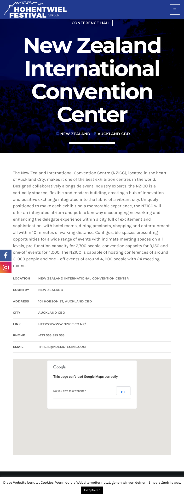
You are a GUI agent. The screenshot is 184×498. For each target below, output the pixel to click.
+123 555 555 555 (51, 335)
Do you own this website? (69, 391)
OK (123, 392)
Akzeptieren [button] (92, 490)
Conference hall (91, 23)
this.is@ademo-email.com (62, 347)
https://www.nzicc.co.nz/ (62, 324)
